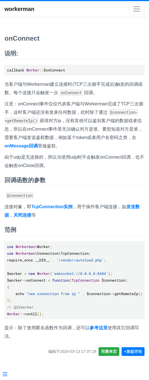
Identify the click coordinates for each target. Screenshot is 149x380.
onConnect (21, 38)
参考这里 (99, 327)
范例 (10, 229)
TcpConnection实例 (52, 206)
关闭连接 (22, 215)
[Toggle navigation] (137, 9)
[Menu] (5, 374)
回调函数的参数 (25, 180)
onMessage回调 (21, 145)
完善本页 (109, 351)
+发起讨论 (133, 351)
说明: (11, 53)
